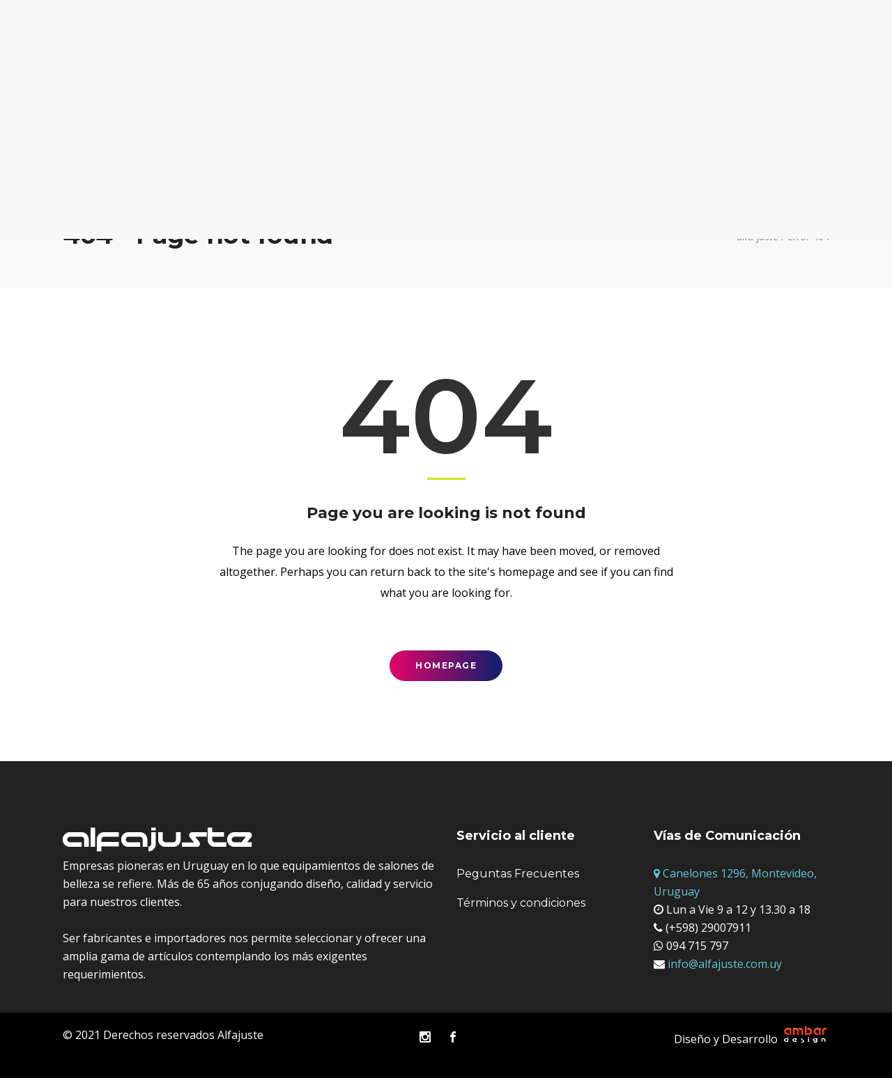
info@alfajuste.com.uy (723, 963)
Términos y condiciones (520, 902)
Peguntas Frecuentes (517, 873)
